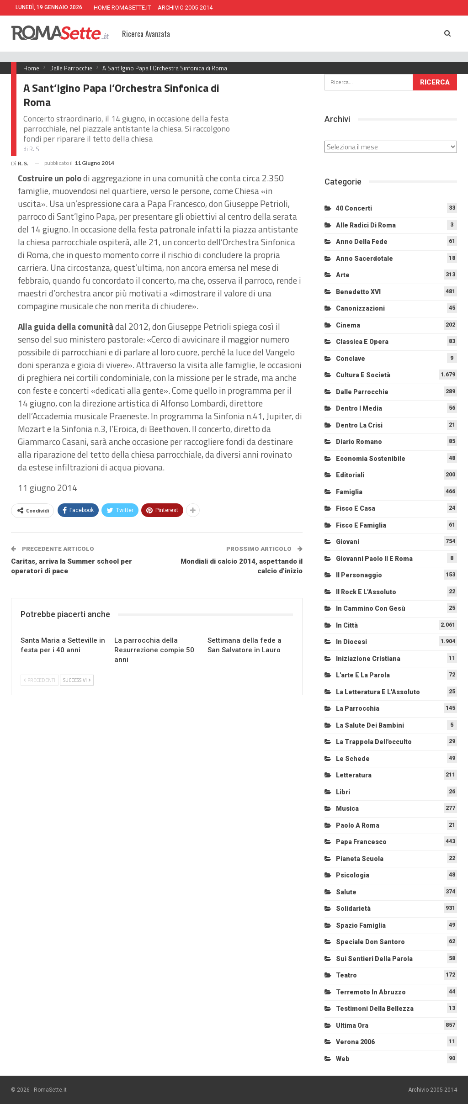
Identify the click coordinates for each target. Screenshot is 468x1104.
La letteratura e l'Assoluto (378, 692)
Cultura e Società (363, 375)
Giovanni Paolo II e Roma (374, 558)
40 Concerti (354, 208)
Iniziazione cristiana (368, 658)
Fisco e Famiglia (361, 525)
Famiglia (349, 492)
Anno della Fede (362, 241)
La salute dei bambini (370, 725)
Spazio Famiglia (361, 925)
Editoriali (350, 475)
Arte (343, 275)
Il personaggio (359, 575)
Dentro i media (359, 408)
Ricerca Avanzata (146, 33)
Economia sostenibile (370, 458)
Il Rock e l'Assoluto (366, 592)
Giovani (347, 541)
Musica (347, 808)
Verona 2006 (355, 1042)
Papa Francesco (361, 841)
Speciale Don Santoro (370, 942)
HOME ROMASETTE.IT (122, 7)
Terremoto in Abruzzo (371, 992)
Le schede (353, 758)
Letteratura (354, 775)
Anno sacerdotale (364, 258)
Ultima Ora (352, 1025)
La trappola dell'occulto (374, 741)
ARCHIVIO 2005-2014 (185, 7)
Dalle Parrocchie (362, 392)
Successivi (76, 680)
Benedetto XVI (358, 292)
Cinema (348, 325)
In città (347, 625)
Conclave (350, 358)
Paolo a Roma (357, 825)
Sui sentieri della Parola (374, 958)
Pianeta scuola (359, 858)
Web (343, 1058)
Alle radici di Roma (366, 225)
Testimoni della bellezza (375, 1008)
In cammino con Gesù (370, 608)
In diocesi (351, 641)
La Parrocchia (357, 708)
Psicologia (352, 875)
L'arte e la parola (363, 675)
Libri (343, 792)
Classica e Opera (362, 341)
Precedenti (39, 680)
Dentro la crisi (359, 425)
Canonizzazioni (360, 308)
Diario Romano (359, 441)
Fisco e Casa (355, 508)
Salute (346, 892)
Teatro (346, 975)
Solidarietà (353, 908)
